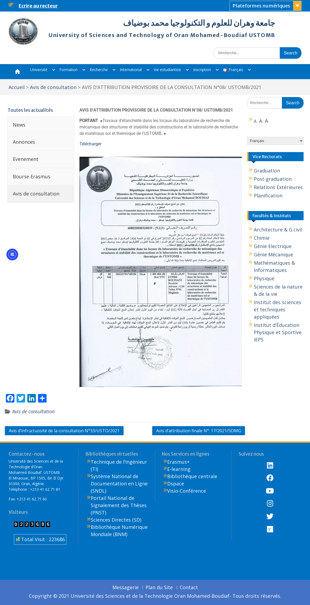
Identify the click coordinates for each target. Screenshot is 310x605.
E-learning (178, 469)
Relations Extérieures (278, 187)
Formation (68, 69)
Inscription (202, 69)
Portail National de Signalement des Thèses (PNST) (119, 505)
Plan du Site (159, 587)
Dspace (175, 483)
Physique (264, 278)
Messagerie (125, 587)
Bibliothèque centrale (192, 476)
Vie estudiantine (167, 69)
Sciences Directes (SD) (116, 520)
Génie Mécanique (273, 254)
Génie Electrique (273, 246)
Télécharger (90, 143)
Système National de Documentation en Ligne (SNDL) (119, 483)
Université (38, 69)
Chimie (262, 238)
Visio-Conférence (186, 491)
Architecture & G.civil (278, 229)
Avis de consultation (33, 411)
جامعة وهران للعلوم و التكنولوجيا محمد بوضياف (199, 23)
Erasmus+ (178, 462)
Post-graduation (273, 179)
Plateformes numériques (261, 6)
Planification (268, 195)
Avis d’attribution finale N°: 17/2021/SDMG (198, 431)
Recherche (99, 69)
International (131, 69)
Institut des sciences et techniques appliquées (277, 309)
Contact (189, 587)
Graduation (267, 170)
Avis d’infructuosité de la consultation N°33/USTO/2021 (64, 431)
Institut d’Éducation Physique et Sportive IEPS (277, 332)
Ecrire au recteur (38, 6)
